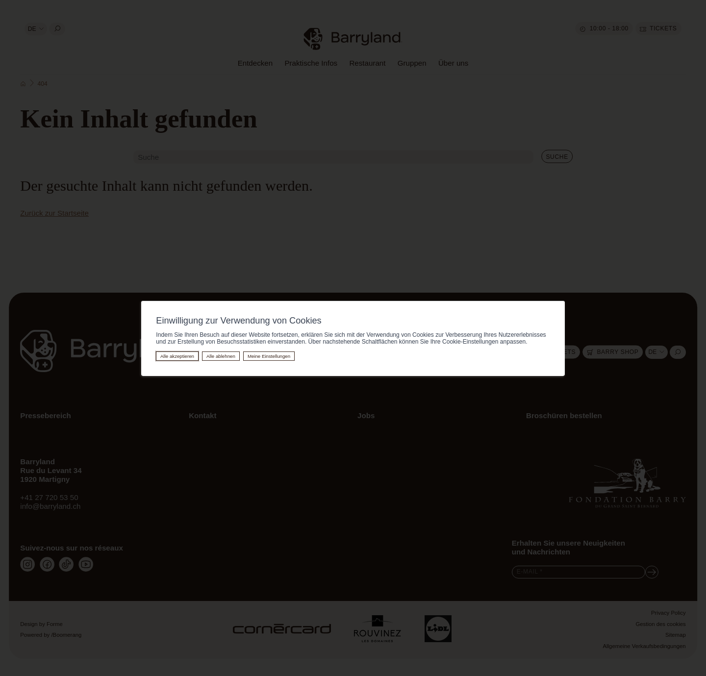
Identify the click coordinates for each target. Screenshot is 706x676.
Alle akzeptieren (177, 356)
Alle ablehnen (220, 356)
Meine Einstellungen (269, 356)
